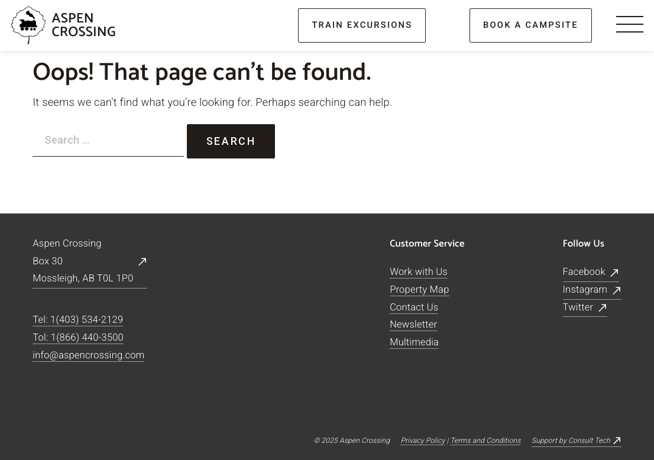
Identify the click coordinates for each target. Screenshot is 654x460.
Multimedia (414, 343)
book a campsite (530, 25)
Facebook (583, 272)
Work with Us (419, 272)
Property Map (419, 290)
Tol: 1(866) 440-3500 (78, 338)
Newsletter (413, 325)
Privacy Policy (422, 440)
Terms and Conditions (485, 440)
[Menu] (629, 25)
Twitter (577, 307)
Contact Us (414, 307)
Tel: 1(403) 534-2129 (78, 320)
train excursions (362, 25)
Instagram (584, 290)
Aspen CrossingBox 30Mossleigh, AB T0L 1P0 (83, 261)
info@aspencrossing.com (88, 355)
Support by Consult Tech (571, 440)
